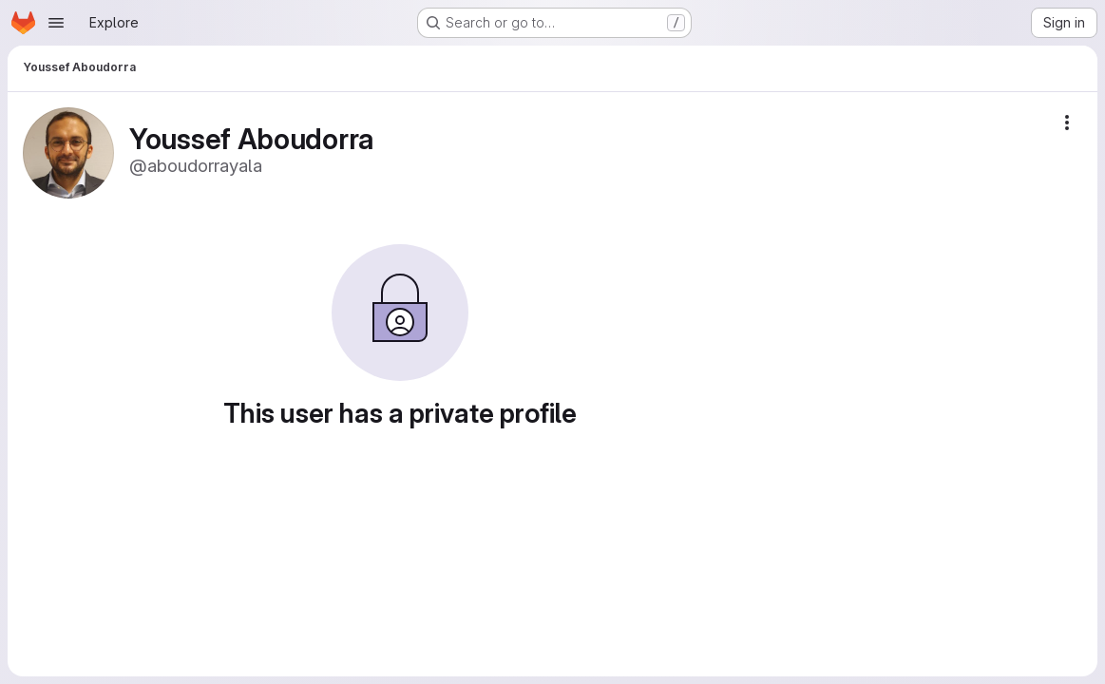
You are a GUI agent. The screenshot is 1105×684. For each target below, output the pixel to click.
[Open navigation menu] (56, 23)
